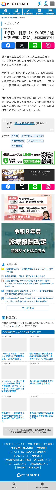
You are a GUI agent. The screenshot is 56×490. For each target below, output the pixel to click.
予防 (16, 135)
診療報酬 (40, 448)
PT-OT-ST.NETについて (22, 452)
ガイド (39, 3)
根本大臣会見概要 (24, 123)
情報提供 (21, 467)
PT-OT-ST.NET (14, 4)
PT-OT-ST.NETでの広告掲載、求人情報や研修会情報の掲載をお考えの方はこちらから (28, 431)
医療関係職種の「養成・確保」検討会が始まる (24, 276)
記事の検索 (14, 485)
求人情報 (16, 11)
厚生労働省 (19, 141)
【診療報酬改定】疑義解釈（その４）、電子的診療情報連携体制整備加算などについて (28, 292)
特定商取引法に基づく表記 (18, 460)
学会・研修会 (28, 11)
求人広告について (42, 460)
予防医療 (18, 146)
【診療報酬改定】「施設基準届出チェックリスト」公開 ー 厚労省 (28, 270)
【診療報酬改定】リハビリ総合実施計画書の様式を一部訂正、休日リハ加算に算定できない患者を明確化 (28, 300)
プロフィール (22, 456)
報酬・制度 (50, 11)
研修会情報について (39, 464)
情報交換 (39, 11)
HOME (7, 444)
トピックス (5, 11)
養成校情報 (28, 448)
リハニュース (36, 141)
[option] (28, 207)
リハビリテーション (33, 135)
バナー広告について (17, 464)
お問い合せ (34, 467)
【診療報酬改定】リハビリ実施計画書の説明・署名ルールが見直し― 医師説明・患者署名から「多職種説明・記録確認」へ (29, 283)
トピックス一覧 (42, 485)
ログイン (46, 3)
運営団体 (41, 452)
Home (4, 17)
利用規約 (36, 456)
